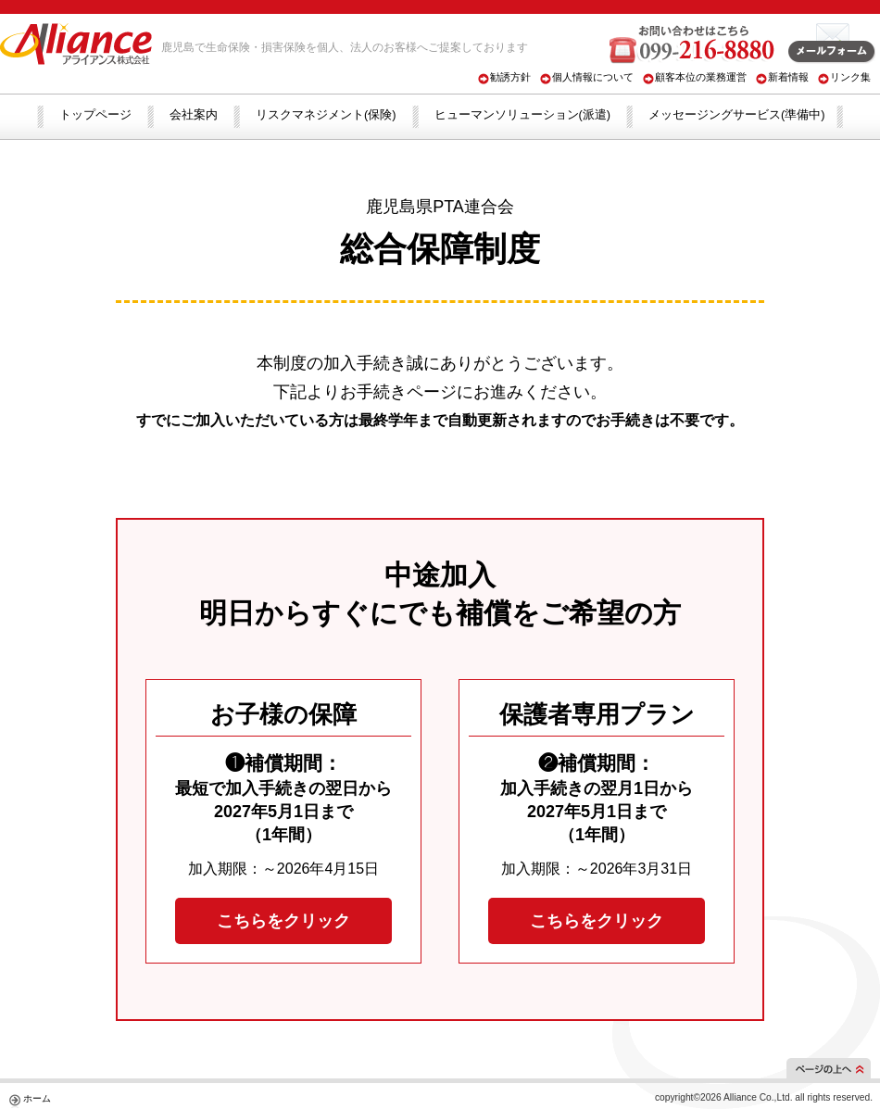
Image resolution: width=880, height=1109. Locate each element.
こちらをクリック (283, 921)
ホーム (37, 1098)
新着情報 (788, 76)
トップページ (95, 114)
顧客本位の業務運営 (701, 76)
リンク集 (850, 76)
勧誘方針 (510, 76)
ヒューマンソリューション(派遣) (522, 114)
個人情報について (593, 76)
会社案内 (194, 114)
